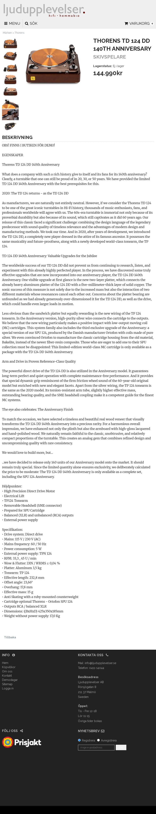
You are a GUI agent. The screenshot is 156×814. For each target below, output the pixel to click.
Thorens (19, 32)
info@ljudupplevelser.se (100, 663)
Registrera (88, 740)
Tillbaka (10, 637)
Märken (7, 32)
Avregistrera (109, 740)
